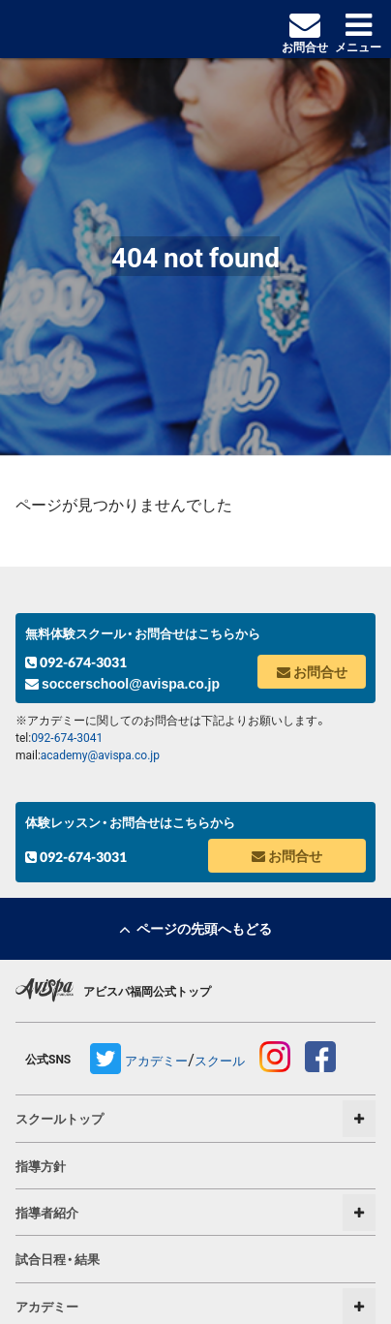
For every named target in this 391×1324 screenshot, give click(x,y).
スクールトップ (59, 1118)
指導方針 (40, 1165)
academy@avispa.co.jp (100, 754)
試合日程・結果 (57, 1258)
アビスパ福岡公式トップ (147, 991)
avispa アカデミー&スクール (99, 29)
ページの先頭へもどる (195, 928)
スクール (220, 1060)
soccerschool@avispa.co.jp (122, 683)
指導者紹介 (46, 1212)
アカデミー (156, 1060)
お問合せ (312, 671)
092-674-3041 (67, 737)
